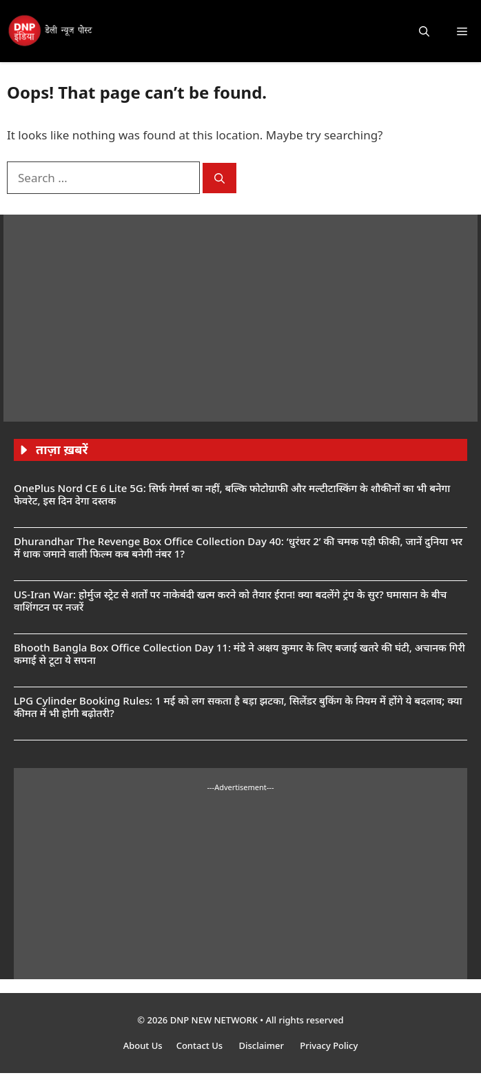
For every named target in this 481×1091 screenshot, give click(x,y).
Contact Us (200, 1045)
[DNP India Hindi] (51, 31)
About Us (143, 1045)
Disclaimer (262, 1045)
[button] (424, 31)
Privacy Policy (329, 1045)
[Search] (219, 178)
